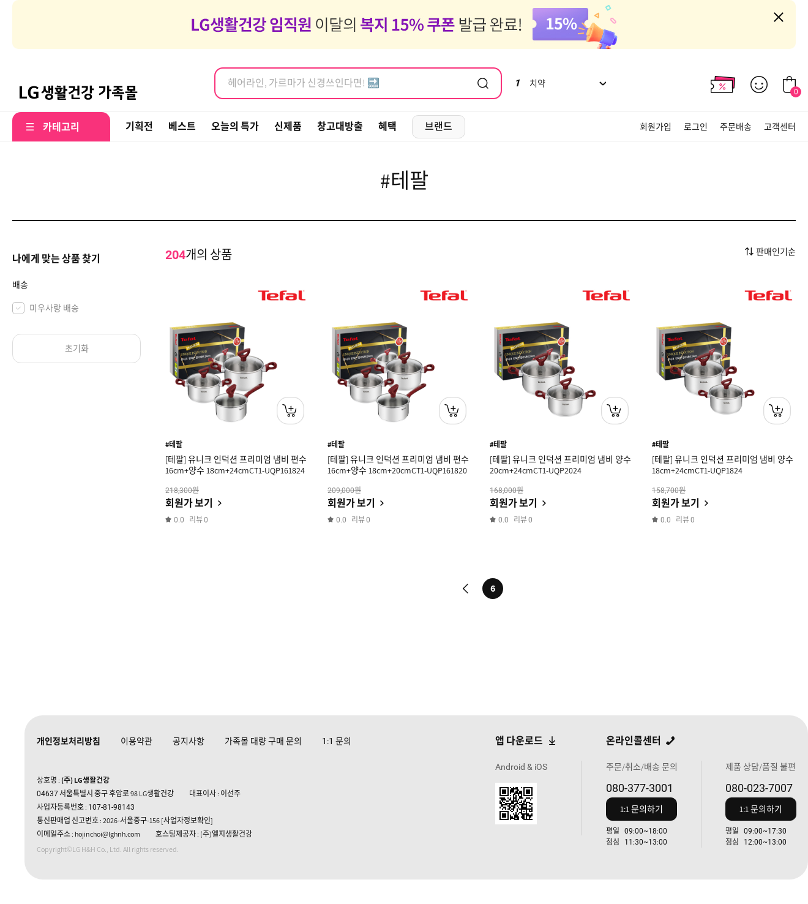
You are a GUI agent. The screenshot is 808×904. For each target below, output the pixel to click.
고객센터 (780, 126)
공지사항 (188, 741)
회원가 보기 (189, 503)
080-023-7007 (759, 788)
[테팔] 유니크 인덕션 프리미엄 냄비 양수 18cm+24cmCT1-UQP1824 (722, 465)
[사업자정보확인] (187, 820)
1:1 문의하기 (641, 809)
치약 (529, 83)
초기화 (77, 348)
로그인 (696, 126)
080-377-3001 (639, 788)
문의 (336, 741)
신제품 (288, 126)
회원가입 (655, 126)
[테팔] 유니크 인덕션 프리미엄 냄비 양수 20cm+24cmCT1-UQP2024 (560, 465)
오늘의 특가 (235, 126)
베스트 (182, 126)
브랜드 (438, 126)
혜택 (387, 126)
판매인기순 (776, 251)
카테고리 (61, 127)
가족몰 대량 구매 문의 (263, 741)
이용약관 (136, 741)
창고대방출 (340, 126)
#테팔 (173, 444)
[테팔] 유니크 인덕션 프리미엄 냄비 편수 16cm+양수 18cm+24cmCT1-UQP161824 (236, 465)
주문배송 (736, 126)
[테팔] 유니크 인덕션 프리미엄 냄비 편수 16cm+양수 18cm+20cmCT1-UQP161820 (398, 465)
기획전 (139, 126)
